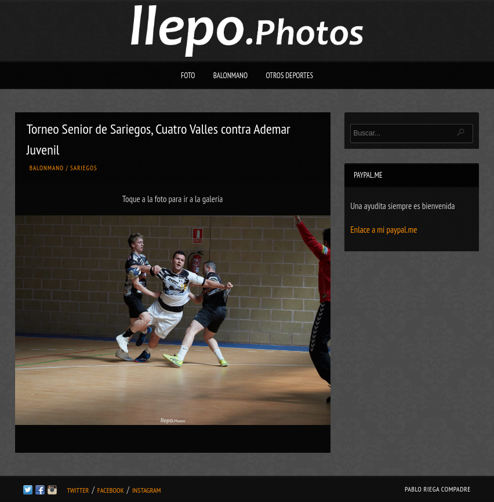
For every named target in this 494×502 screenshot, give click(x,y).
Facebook (110, 490)
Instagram (146, 490)
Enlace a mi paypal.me (383, 229)
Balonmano (230, 75)
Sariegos (83, 168)
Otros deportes (289, 75)
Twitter (78, 490)
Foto (188, 75)
